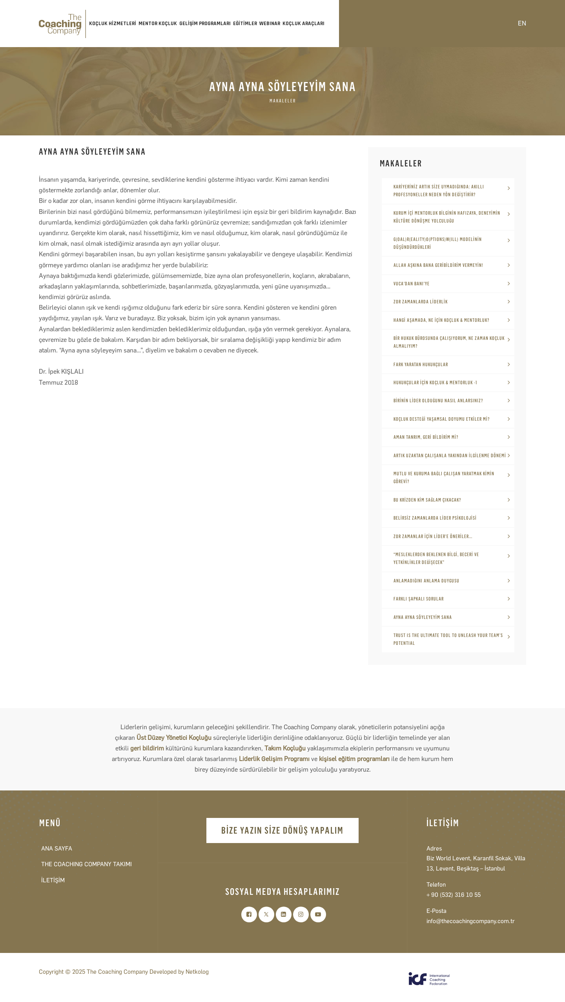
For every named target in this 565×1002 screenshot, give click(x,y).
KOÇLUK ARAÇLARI (303, 23)
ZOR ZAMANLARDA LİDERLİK (421, 302)
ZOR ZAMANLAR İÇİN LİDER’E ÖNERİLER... (433, 536)
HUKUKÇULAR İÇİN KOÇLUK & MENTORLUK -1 (435, 382)
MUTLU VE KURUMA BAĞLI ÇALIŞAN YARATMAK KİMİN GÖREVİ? (444, 477)
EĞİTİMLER (245, 23)
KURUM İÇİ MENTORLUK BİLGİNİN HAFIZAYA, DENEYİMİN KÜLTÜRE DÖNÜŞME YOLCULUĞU (447, 217)
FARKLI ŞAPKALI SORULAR (419, 599)
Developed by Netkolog (179, 971)
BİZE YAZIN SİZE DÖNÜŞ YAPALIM (282, 830)
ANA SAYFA (56, 848)
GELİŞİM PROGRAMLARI (205, 23)
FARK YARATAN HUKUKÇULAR (421, 364)
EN (522, 23)
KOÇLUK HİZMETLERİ (112, 23)
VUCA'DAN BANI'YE (412, 284)
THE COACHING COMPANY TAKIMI (86, 864)
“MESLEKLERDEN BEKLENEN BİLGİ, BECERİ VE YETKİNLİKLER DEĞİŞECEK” (436, 558)
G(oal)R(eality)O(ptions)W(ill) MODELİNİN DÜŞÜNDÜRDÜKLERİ (438, 243)
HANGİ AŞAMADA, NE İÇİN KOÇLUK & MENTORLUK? (441, 320)
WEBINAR (269, 23)
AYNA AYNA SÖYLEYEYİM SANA (423, 617)
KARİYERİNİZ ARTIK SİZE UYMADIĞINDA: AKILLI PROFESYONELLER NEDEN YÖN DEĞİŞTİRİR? (439, 190)
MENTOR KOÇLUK (158, 23)
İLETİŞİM (53, 880)
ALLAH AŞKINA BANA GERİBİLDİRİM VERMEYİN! (438, 265)
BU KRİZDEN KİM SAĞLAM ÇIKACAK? (427, 500)
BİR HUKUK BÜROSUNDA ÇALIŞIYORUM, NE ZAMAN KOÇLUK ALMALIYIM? (449, 342)
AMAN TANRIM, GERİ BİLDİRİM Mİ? (426, 437)
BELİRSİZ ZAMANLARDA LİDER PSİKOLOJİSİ (435, 518)
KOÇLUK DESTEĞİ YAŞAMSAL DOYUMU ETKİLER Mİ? (442, 419)
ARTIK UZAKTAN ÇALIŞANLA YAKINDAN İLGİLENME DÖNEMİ (450, 455)
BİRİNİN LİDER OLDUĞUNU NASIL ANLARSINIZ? (438, 400)
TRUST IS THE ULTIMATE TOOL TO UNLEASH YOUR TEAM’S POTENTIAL (448, 639)
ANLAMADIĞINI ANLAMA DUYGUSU (426, 581)
